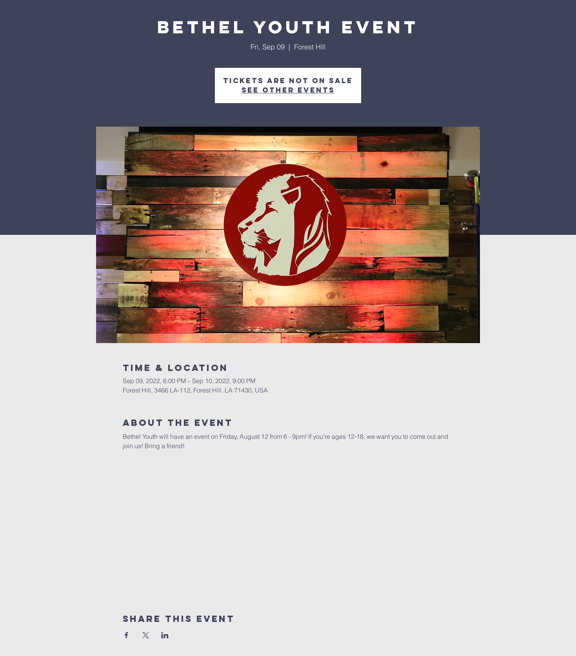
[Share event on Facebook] (126, 635)
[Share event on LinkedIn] (165, 635)
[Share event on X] (145, 635)
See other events (288, 89)
